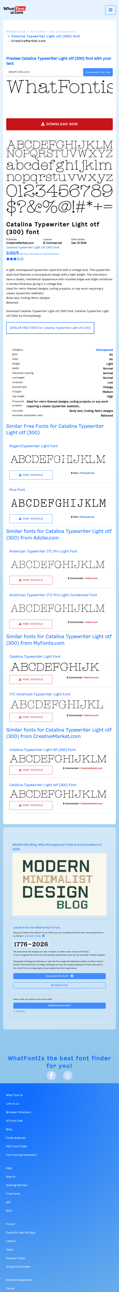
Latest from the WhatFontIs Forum (36, 927)
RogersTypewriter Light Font (33, 446)
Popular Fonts (15, 1258)
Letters (11, 1241)
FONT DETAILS (31, 475)
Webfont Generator (59, 1005)
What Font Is (14, 1095)
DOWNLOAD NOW (59, 124)
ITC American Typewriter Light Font (39, 694)
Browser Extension (18, 1112)
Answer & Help (36, 936)
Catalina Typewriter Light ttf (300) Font (42, 750)
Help (9, 1168)
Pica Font (17, 490)
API (8, 1202)
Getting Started (16, 1185)
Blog (9, 1129)
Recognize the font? (59, 975)
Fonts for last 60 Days (20, 1232)
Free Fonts (13, 1193)
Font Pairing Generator (21, 1155)
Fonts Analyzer (16, 1138)
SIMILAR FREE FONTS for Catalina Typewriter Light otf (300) (50, 328)
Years (9, 1249)
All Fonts (37, 31)
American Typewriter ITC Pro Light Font (43, 551)
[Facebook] (51, 1075)
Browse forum (59, 985)
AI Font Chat (14, 1120)
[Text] (44, 72)
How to (11, 1176)
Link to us (12, 1103)
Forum (10, 1224)
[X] (67, 1075)
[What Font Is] (14, 10)
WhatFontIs (15, 31)
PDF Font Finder (16, 1146)
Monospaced (104, 350)
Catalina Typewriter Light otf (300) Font (42, 785)
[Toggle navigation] (110, 10)
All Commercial (63, 31)
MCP (9, 1211)
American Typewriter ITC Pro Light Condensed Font (53, 595)
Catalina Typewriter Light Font (35, 657)
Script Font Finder (18, 1267)
